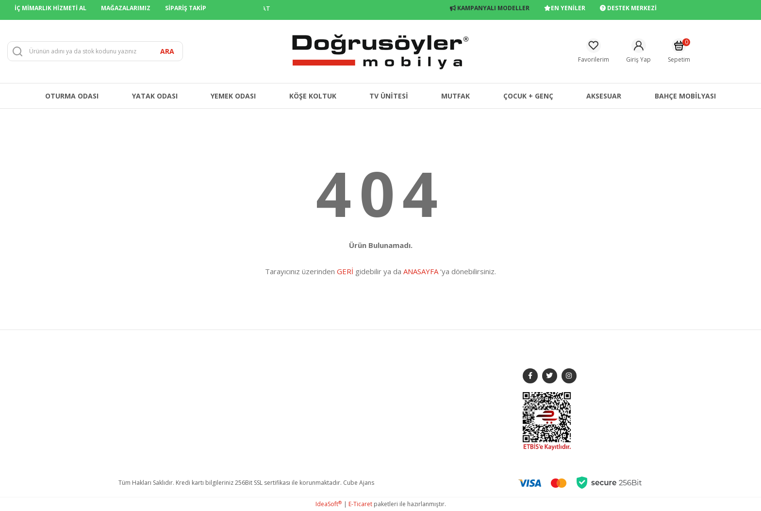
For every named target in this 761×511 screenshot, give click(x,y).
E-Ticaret (360, 504)
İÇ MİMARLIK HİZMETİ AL (50, 8)
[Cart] (679, 51)
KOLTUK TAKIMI (240, 367)
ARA (167, 51)
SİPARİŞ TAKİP (185, 8)
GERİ (345, 271)
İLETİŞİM (129, 394)
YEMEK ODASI (237, 381)
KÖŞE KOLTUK (238, 421)
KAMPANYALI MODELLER (489, 8)
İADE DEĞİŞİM (338, 394)
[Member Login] (638, 51)
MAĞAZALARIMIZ (125, 8)
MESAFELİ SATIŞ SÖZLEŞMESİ (358, 367)
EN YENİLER (564, 8)
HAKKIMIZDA (135, 367)
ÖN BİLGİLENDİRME (346, 408)
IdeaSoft (328, 504)
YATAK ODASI (237, 394)
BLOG (126, 408)
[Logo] (380, 51)
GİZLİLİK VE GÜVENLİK (349, 381)
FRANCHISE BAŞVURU (147, 421)
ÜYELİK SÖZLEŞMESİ (346, 421)
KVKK (327, 435)
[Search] (95, 51)
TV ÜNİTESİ (233, 408)
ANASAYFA (420, 271)
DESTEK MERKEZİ (628, 8)
